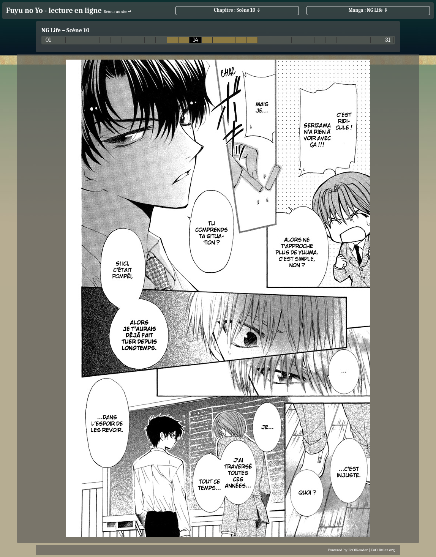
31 (387, 40)
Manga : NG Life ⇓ (368, 10)
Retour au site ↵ (118, 11)
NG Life (51, 30)
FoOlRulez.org (383, 550)
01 (48, 40)
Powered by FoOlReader (348, 550)
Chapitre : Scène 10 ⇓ (237, 10)
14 (195, 40)
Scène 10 (77, 30)
